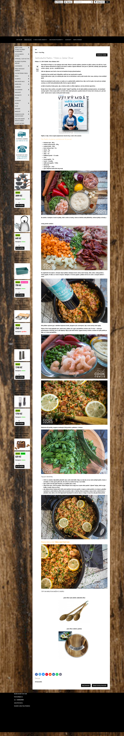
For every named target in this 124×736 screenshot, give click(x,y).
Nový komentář (86, 685)
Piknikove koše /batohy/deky (22, 115)
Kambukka (22, 84)
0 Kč (107, 2)
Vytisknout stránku (101, 55)
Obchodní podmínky (56, 40)
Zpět (36, 49)
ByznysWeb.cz (106, 734)
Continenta (22, 66)
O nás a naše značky (40, 40)
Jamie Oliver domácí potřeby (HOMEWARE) (22, 49)
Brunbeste (22, 95)
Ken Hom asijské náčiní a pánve (22, 119)
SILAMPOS (22, 78)
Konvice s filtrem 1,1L (19, 211)
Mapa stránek (77, 40)
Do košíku (20, 205)
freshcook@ (17, 697)
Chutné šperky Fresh (21, 73)
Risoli (22, 76)
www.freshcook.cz (18, 703)
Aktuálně (19, 40)
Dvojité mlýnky (19, 123)
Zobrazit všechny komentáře (99, 685)
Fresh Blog (27, 40)
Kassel (22, 103)
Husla (17, 98)
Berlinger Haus (22, 81)
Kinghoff (18, 92)
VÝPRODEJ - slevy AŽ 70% (22, 59)
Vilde (16, 106)
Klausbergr (22, 89)
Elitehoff (18, 100)
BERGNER (17, 109)
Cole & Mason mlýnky (22, 55)
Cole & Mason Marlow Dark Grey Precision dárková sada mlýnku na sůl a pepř (22, 339)
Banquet (22, 111)
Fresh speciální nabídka (19, 69)
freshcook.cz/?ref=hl (22, 127)
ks (17, 202)
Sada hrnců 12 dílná (20, 163)
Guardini (17, 87)
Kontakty (68, 40)
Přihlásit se (58, 2)
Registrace (68, 2)
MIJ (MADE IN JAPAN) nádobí (20, 62)
